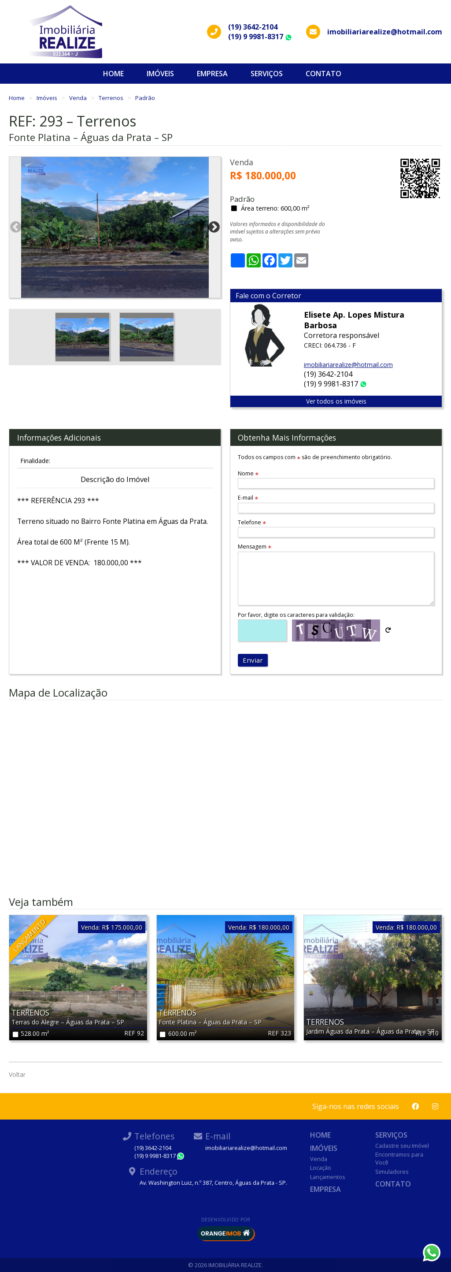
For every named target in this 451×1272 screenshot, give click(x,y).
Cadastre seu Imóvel (402, 1146)
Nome (248, 473)
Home (113, 73)
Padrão (145, 98)
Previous (15, 227)
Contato (323, 73)
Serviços (267, 73)
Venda (78, 98)
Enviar (253, 660)
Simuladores (392, 1172)
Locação (320, 1168)
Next (214, 227)
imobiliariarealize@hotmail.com (348, 364)
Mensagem (254, 546)
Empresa (212, 73)
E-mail (248, 497)
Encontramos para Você (399, 1158)
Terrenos (112, 98)
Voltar (17, 1074)
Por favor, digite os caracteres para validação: (296, 615)
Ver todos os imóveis (336, 401)
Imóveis (160, 73)
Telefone (252, 522)
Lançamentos (327, 1177)
